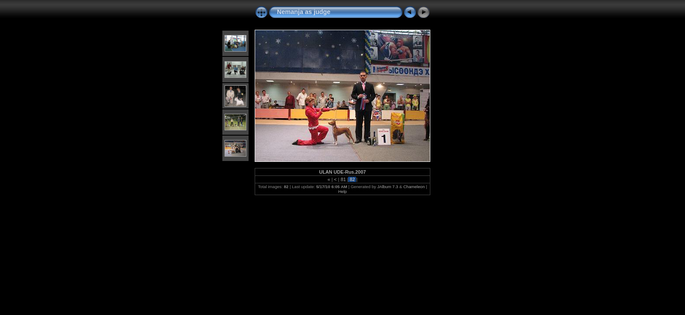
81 (343, 179)
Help (342, 191)
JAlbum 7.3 (387, 186)
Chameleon (414, 186)
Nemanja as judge (303, 11)
